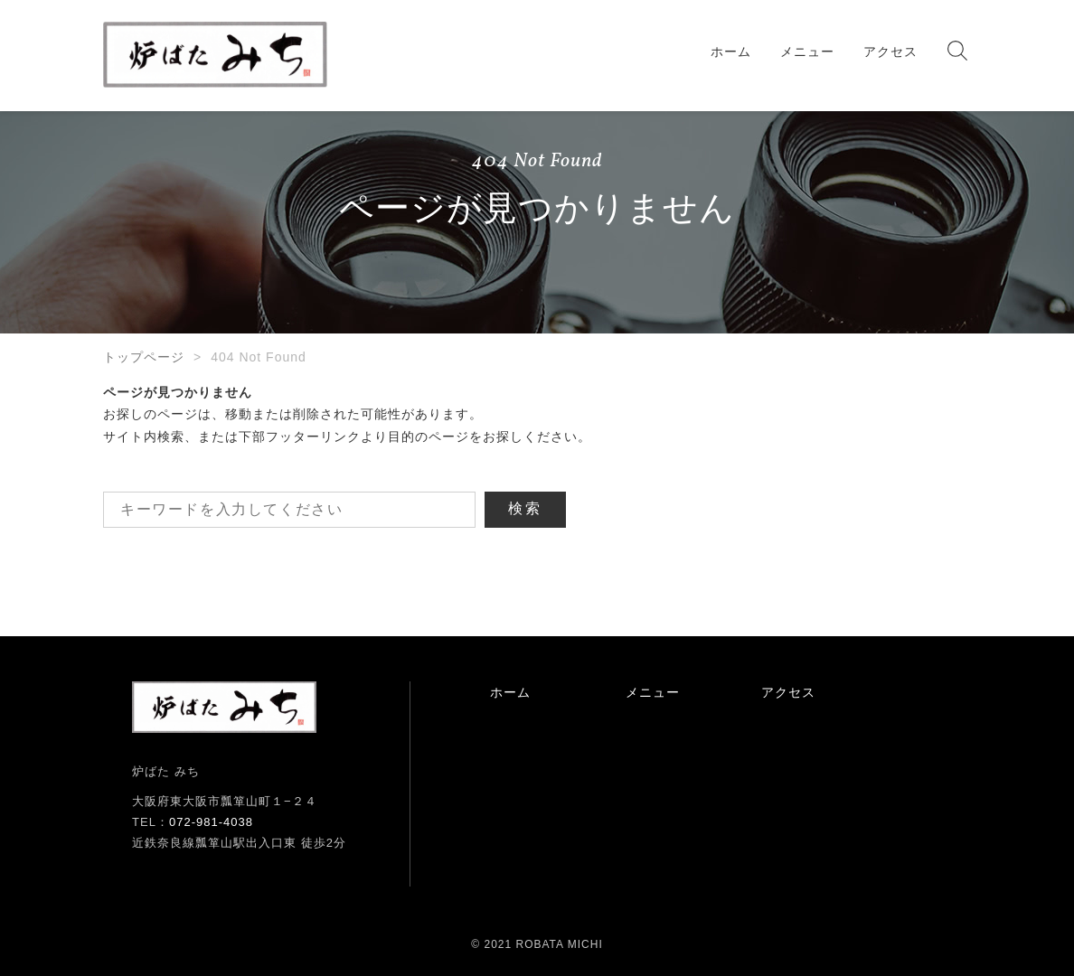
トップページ (143, 357)
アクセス (890, 51)
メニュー (807, 51)
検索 (525, 508)
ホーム (731, 51)
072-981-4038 (211, 822)
